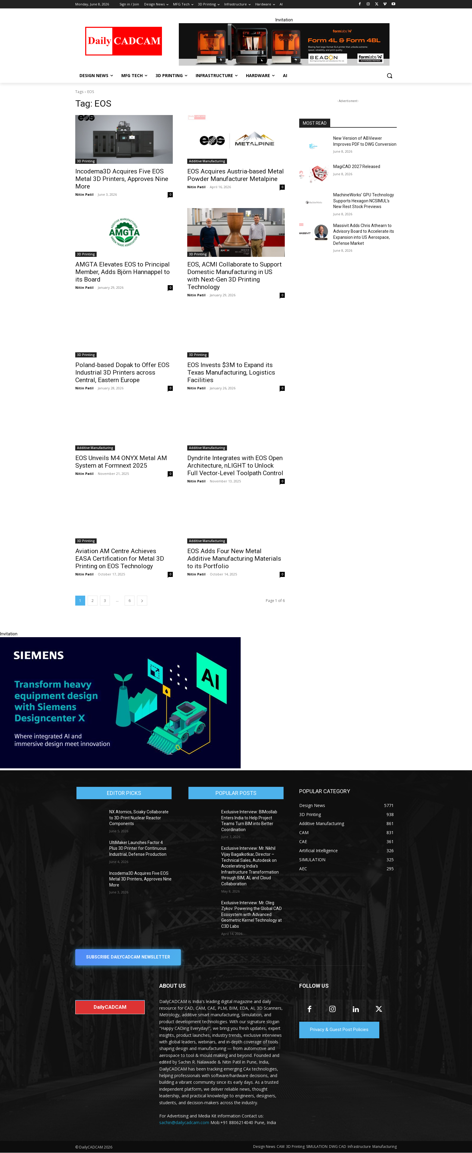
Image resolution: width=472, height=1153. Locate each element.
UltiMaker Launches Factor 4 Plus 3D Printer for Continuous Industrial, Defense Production (137, 848)
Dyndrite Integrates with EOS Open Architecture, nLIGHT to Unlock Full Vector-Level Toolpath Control (235, 465)
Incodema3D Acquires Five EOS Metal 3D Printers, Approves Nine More (121, 179)
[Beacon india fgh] (284, 44)
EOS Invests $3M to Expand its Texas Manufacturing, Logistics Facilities (231, 372)
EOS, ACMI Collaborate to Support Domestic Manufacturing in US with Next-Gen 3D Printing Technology (234, 276)
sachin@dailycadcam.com (184, 1122)
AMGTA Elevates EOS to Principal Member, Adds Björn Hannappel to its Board (122, 272)
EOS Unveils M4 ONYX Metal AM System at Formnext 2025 (121, 461)
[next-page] (142, 601)
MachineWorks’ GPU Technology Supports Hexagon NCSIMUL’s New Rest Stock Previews (363, 200)
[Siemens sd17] (120, 767)
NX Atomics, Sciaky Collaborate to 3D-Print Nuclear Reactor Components (139, 817)
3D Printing (86, 161)
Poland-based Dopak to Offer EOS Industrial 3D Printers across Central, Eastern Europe (122, 372)
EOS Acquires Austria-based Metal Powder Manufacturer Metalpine (235, 175)
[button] (389, 75)
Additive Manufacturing (207, 161)
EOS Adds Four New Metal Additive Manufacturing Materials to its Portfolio (234, 558)
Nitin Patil (84, 194)
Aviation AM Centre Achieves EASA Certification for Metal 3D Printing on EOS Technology (119, 558)
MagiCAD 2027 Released (356, 166)
